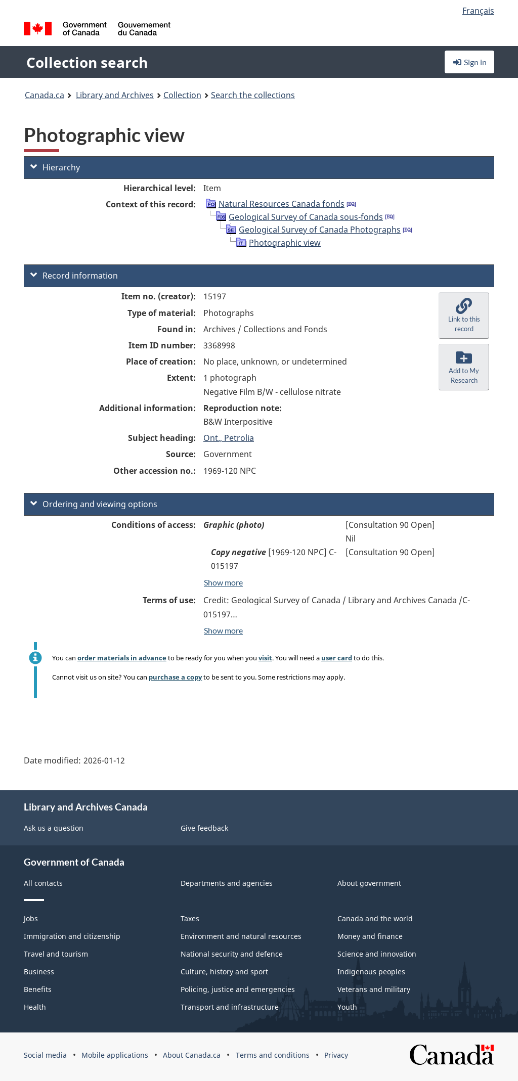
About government (369, 883)
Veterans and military (373, 989)
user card (336, 657)
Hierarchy (55, 167)
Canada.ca (44, 95)
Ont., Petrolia (228, 437)
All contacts (43, 883)
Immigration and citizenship (72, 936)
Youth (347, 1007)
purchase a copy (175, 677)
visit (265, 657)
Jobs (31, 918)
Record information (74, 275)
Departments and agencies (227, 883)
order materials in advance (121, 657)
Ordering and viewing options (93, 504)
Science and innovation (376, 954)
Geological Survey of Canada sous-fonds (306, 216)
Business (39, 971)
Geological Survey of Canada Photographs (320, 229)
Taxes (190, 918)
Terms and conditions (273, 1055)
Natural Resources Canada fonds (281, 203)
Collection (182, 95)
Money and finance (370, 936)
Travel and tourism (56, 954)
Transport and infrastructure (230, 1007)
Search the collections (253, 95)
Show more (223, 582)
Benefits (38, 989)
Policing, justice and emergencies (238, 989)
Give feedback (204, 828)
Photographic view (285, 242)
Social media (45, 1055)
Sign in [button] (469, 62)
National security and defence (232, 954)
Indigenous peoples (371, 971)
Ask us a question (53, 828)
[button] (464, 315)
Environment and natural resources (241, 936)
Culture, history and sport (224, 971)
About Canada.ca (192, 1055)
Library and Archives (115, 95)
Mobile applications (114, 1055)
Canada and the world (375, 918)
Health (35, 1007)
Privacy (336, 1055)
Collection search (87, 62)
